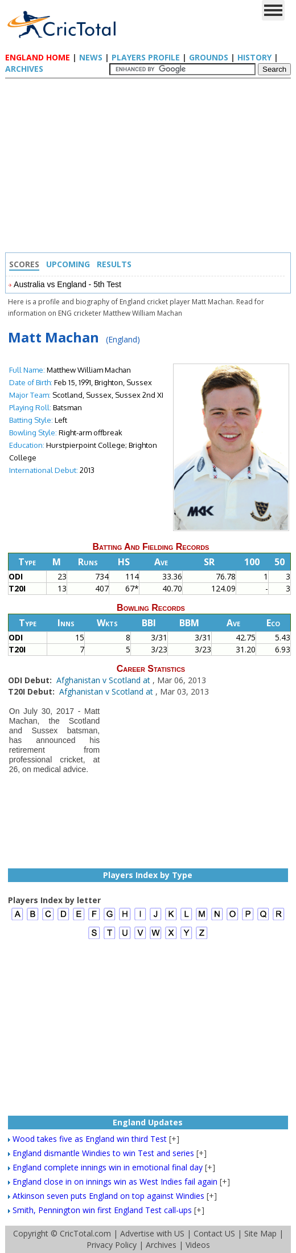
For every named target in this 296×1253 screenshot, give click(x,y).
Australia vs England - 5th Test (67, 284)
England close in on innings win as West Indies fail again (115, 1181)
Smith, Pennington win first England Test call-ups (102, 1210)
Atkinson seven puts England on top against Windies (108, 1195)
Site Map (260, 1233)
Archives (24, 68)
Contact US (214, 1233)
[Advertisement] (151, 167)
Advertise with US (152, 1233)
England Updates (148, 1122)
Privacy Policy (112, 1244)
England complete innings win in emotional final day (108, 1167)
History (254, 57)
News (90, 57)
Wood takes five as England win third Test (90, 1138)
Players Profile (146, 57)
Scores (24, 264)
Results (114, 264)
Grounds (208, 57)
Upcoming (68, 264)
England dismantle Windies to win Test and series (103, 1153)
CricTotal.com (85, 1233)
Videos (198, 1244)
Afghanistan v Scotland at (104, 680)
